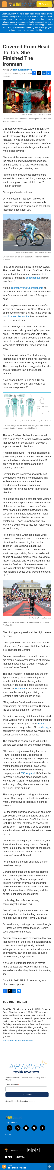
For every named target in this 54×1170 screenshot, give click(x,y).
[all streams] (50, 1166)
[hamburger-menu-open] (4, 4)
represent (19, 688)
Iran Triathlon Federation (16, 316)
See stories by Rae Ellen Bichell (18, 1040)
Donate (45, 4)
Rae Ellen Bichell (22, 69)
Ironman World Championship (27, 288)
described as (33, 277)
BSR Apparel (28, 773)
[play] (4, 1166)
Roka (41, 723)
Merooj (44, 727)
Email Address (12, 1085)
